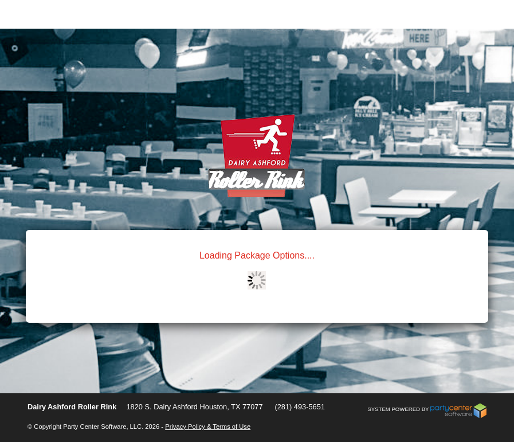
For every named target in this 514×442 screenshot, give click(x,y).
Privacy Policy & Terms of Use (207, 426)
